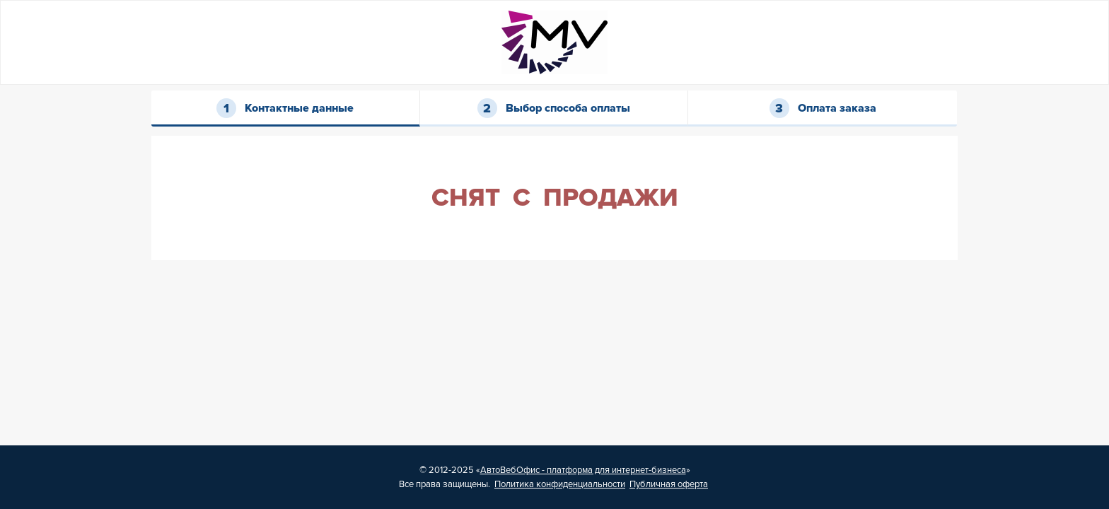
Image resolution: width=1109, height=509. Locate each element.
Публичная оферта (668, 484)
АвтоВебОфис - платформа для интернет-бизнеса (583, 470)
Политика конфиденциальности (559, 484)
